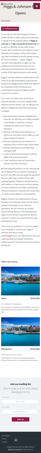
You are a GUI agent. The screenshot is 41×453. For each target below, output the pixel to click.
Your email (5, 407)
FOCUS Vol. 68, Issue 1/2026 (11, 354)
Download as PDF (10, 29)
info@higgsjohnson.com (11, 235)
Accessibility (6, 436)
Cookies (4, 442)
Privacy (4, 439)
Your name (5, 397)
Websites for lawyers (14, 449)
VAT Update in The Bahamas (11, 304)
